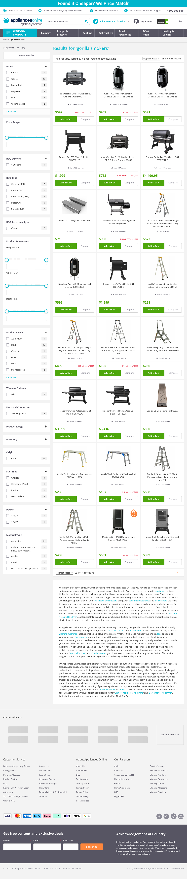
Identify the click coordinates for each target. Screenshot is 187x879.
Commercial (81, 770)
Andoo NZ (118, 770)
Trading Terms (83, 783)
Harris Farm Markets (123, 779)
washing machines (68, 633)
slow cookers (80, 636)
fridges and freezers (107, 600)
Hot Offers (44, 787)
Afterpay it (8, 792)
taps (159, 633)
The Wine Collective (159, 770)
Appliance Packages (48, 783)
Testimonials (82, 779)
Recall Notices (82, 800)
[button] (143, 21)
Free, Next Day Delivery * (17, 10)
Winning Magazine (158, 787)
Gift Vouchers (45, 770)
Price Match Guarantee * (104, 10)
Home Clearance (122, 787)
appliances (160, 590)
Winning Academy (158, 774)
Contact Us (44, 766)
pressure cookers (116, 630)
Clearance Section (47, 779)
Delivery (7, 766)
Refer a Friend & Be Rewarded (53, 792)
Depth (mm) (12, 298)
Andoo (117, 766)
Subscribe (91, 846)
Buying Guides (10, 770)
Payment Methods (11, 774)
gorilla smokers (18, 39)
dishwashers (161, 600)
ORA (116, 792)
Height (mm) (12, 247)
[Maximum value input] (41, 144)
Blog (78, 774)
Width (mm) (12, 273)
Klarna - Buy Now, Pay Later (16, 787)
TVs (95, 600)
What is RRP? (9, 800)
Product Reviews (10, 779)
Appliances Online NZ (124, 774)
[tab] (26, 67)
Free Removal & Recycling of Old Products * (61, 11)
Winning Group (157, 783)
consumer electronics (139, 600)
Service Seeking (157, 766)
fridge (122, 689)
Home (6, 39)
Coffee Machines (107, 689)
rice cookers (135, 630)
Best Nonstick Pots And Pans (129, 692)
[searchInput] (68, 21)
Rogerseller (119, 796)
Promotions (44, 774)
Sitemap (43, 796)
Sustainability (82, 796)
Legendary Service (22, 766)
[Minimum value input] (12, 144)
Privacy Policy (82, 787)
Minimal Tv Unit (77, 653)
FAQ (5, 783)
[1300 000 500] (175, 10)
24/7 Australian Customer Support (142, 11)
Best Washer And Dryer (160, 692)
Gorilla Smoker (98, 653)
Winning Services (158, 792)
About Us (80, 766)
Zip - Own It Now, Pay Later (15, 796)
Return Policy (82, 792)
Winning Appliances (159, 779)
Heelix (117, 783)
